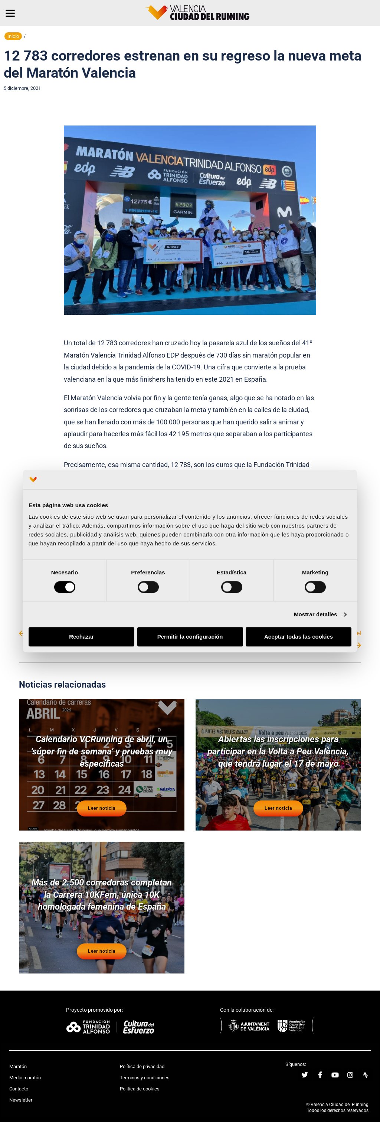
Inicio (13, 36)
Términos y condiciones (145, 1070)
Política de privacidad (142, 1059)
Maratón (18, 1059)
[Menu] (10, 13)
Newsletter (20, 1093)
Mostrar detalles (315, 614)
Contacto (18, 1082)
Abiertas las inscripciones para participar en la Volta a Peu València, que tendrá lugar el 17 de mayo (278, 750)
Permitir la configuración (190, 637)
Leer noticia (101, 805)
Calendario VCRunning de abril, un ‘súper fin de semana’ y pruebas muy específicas (102, 750)
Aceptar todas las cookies (298, 637)
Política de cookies (140, 1082)
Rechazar (81, 637)
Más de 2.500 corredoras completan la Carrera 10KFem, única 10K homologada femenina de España (101, 890)
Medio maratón (25, 1070)
